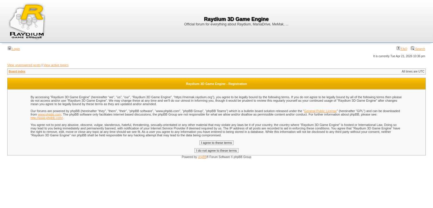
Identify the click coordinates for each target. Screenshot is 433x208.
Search (418, 49)
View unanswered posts (24, 65)
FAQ (402, 49)
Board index (17, 71)
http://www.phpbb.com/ (47, 118)
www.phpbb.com (49, 114)
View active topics (55, 65)
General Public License (320, 111)
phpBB (202, 157)
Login (14, 49)
